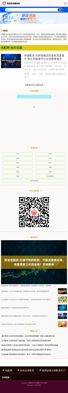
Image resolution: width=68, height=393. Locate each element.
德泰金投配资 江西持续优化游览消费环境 (15, 308)
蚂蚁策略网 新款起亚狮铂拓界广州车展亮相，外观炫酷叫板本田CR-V (24, 316)
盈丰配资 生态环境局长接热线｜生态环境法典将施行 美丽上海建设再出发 (28, 336)
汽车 (17, 154)
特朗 (17, 163)
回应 (17, 172)
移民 (50, 163)
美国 (50, 167)
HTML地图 (43, 383)
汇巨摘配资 (50, 176)
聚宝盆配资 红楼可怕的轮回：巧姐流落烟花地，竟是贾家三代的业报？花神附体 (26, 285)
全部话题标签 (34, 181)
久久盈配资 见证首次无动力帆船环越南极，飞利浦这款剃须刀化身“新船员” (26, 299)
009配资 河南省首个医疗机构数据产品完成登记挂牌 (18, 324)
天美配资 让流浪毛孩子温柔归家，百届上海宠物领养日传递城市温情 (26, 340)
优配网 (7, 370)
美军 (50, 158)
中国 (17, 167)
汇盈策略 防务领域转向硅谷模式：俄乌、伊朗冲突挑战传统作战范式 (26, 354)
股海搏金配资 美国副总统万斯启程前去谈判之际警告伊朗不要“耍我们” (27, 350)
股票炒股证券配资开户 (52, 370)
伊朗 (50, 154)
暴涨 (17, 176)
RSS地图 (36, 383)
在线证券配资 (26, 370)
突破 (50, 172)
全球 (17, 158)
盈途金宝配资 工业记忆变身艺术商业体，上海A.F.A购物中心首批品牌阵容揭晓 (30, 345)
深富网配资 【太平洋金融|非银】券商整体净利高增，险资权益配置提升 (25, 291)
